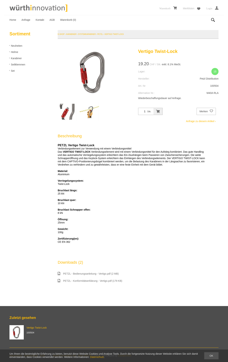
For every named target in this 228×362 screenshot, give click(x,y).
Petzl (100, 34)
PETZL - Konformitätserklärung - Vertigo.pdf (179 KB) (90, 280)
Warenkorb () (68, 19)
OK (211, 355)
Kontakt (40, 19)
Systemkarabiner (87, 34)
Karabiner (16, 58)
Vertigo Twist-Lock (114, 34)
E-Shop (61, 34)
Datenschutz (97, 357)
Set (13, 70)
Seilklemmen (18, 64)
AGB (52, 19)
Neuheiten (16, 45)
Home (12, 19)
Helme (14, 52)
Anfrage (25, 19)
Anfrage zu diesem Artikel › (201, 121)
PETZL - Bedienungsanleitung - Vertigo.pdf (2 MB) (88, 273)
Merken (206, 111)
